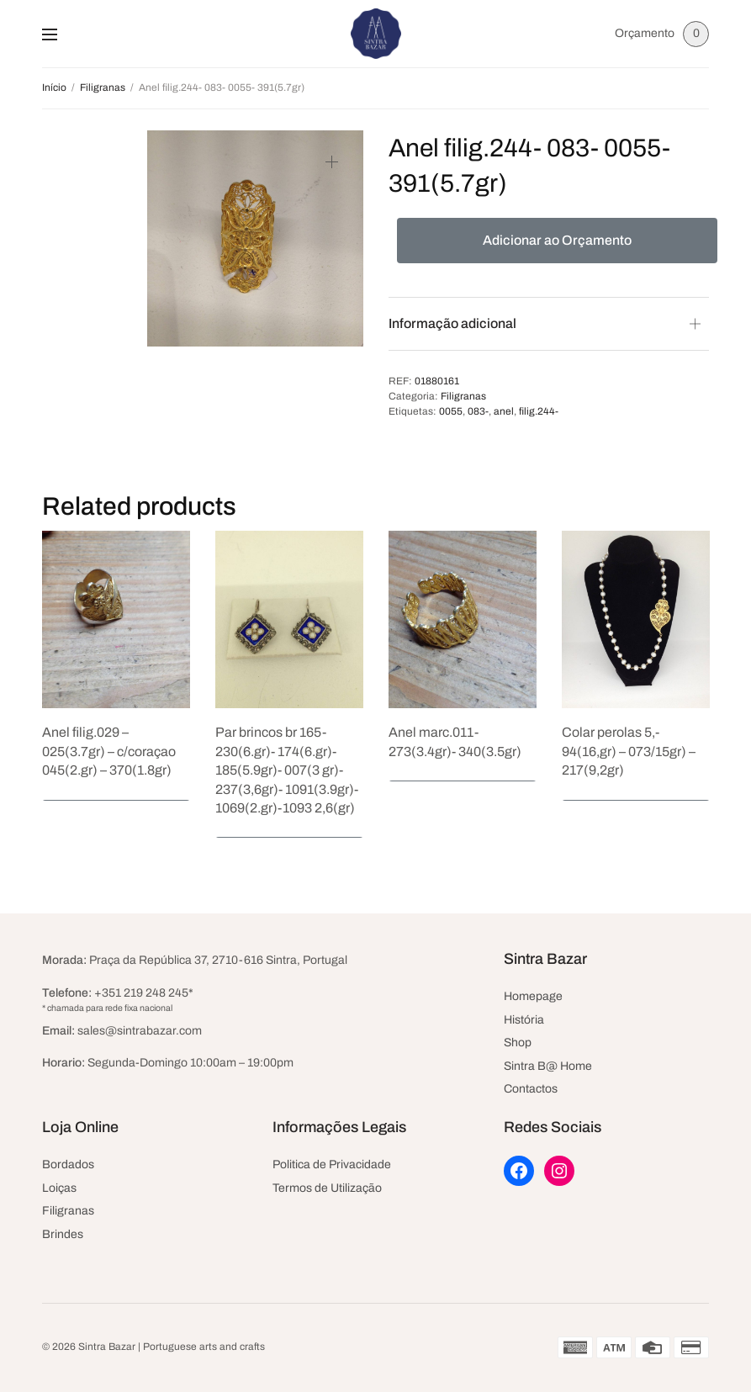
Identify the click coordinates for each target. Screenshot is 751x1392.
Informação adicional (452, 323)
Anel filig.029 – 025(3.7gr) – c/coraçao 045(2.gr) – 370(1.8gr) (109, 751)
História (524, 1020)
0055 (451, 411)
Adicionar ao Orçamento (557, 240)
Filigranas (102, 87)
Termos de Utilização (327, 1188)
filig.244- (538, 411)
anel (504, 411)
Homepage (533, 996)
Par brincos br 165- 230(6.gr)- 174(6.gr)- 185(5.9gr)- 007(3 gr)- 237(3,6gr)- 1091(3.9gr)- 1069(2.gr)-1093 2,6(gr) (286, 770)
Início (54, 87)
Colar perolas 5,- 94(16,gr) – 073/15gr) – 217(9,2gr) (628, 751)
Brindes (62, 1234)
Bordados (68, 1164)
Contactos (531, 1088)
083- (478, 411)
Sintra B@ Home (548, 1066)
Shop (518, 1042)
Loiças (59, 1188)
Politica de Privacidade (331, 1164)
